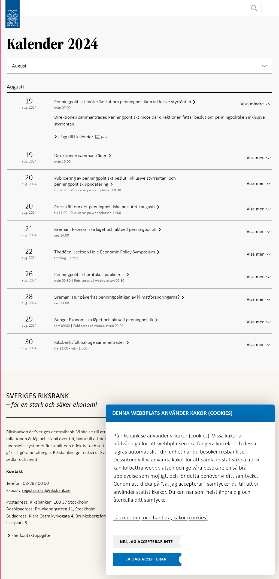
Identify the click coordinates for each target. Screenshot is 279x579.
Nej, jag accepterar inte (146, 542)
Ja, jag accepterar (146, 559)
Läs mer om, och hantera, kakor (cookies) (160, 517)
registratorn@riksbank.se (46, 490)
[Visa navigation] (269, 8)
